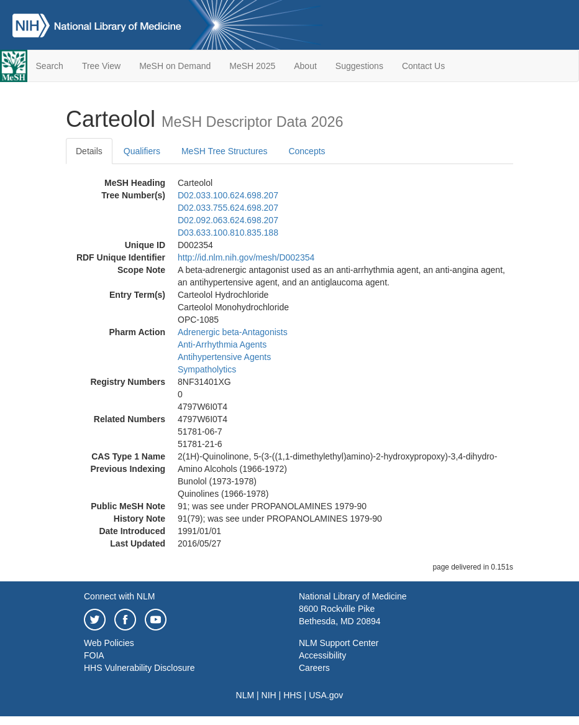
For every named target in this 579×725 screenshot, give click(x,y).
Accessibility (322, 655)
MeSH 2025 (252, 66)
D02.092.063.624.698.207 (228, 220)
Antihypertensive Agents (224, 357)
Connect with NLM (119, 596)
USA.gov (326, 695)
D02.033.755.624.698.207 (228, 208)
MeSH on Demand (175, 66)
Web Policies (109, 643)
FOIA (94, 655)
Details (89, 151)
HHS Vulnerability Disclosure (139, 668)
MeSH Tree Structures (224, 151)
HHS (292, 695)
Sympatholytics (207, 369)
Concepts (306, 151)
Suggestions (359, 66)
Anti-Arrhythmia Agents (222, 344)
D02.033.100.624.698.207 (228, 195)
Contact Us (423, 66)
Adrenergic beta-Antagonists (233, 332)
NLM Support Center (338, 643)
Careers (314, 668)
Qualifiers (142, 151)
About (305, 66)
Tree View (101, 66)
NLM (245, 695)
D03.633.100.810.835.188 (228, 233)
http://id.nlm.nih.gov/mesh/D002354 (246, 257)
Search (49, 66)
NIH (269, 695)
